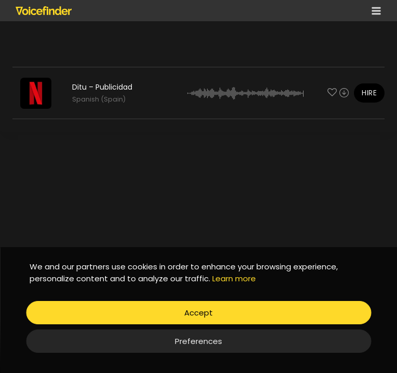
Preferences (198, 341)
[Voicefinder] (44, 10)
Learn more (234, 278)
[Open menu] (374, 11)
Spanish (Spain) (99, 99)
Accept (198, 312)
